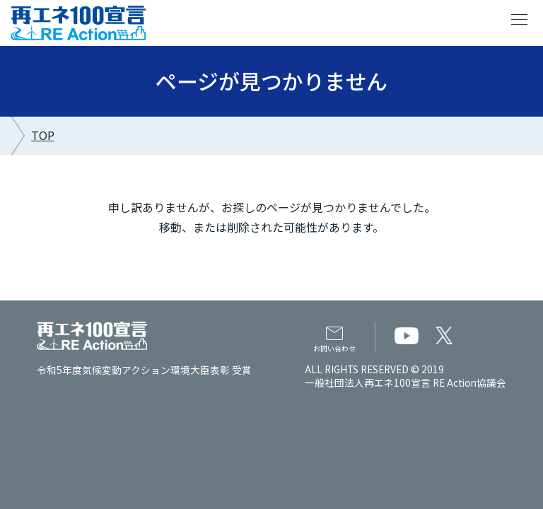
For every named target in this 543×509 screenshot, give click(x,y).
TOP (42, 135)
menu (519, 20)
